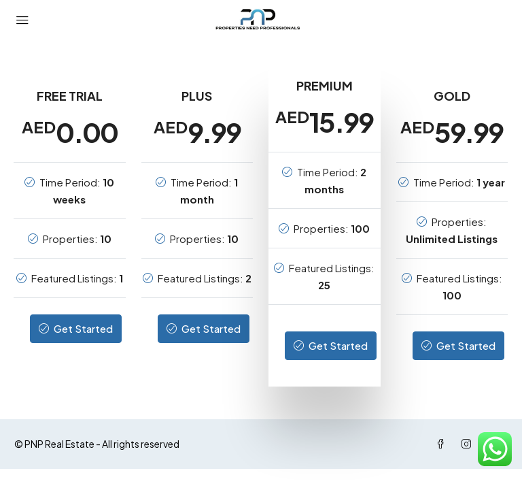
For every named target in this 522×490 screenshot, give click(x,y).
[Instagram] (469, 444)
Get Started (76, 328)
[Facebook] (443, 444)
